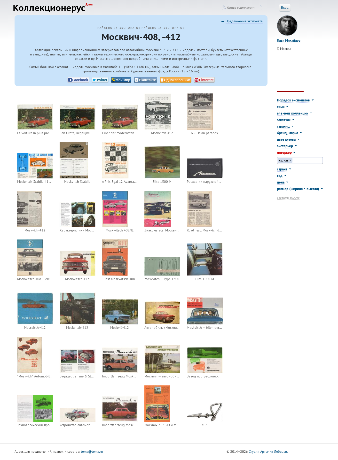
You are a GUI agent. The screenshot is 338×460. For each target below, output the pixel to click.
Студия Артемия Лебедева (269, 452)
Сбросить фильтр (288, 198)
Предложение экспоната (244, 22)
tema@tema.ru (92, 452)
